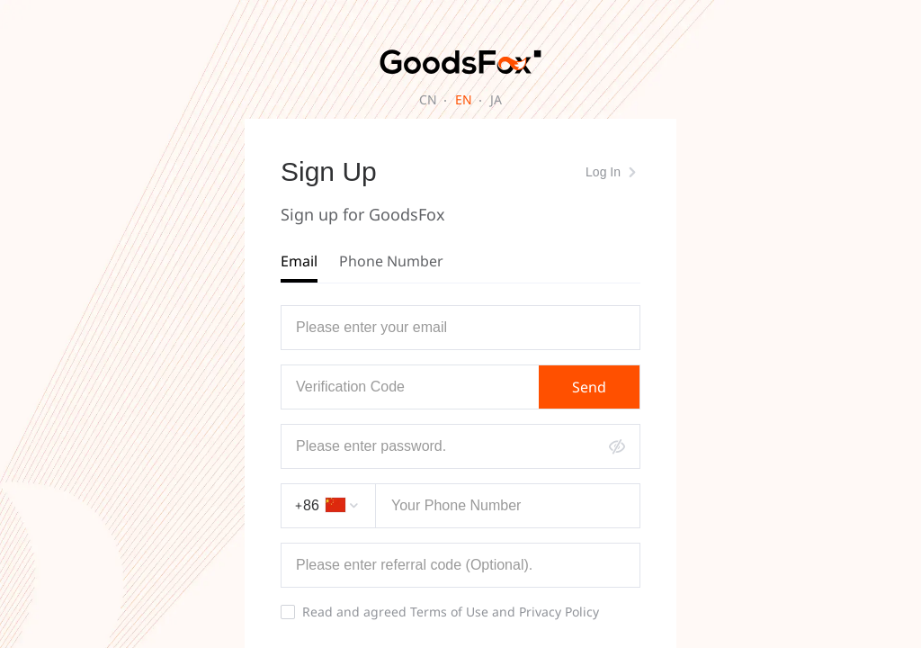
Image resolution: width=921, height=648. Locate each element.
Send (589, 387)
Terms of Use (449, 611)
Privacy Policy (559, 611)
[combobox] (328, 505)
